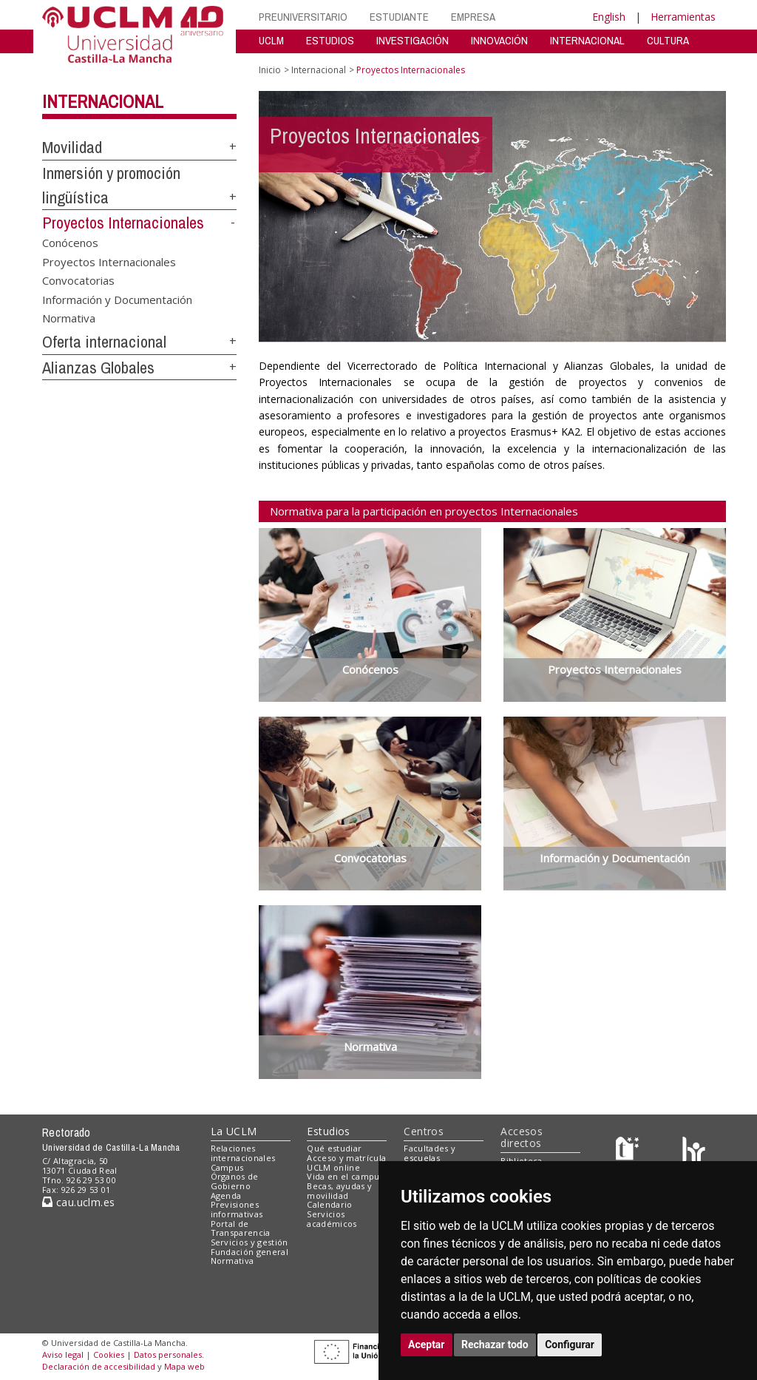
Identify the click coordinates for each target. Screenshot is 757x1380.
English (608, 17)
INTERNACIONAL (587, 40)
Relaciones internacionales (243, 1153)
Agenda (226, 1195)
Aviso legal (63, 1354)
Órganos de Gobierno (235, 1181)
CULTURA (668, 40)
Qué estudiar (334, 1148)
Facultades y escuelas (429, 1153)
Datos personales (168, 1354)
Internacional (102, 101)
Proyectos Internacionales (123, 223)
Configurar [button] (569, 1344)
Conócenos (70, 242)
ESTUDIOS (330, 40)
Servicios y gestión (249, 1242)
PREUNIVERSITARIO (303, 16)
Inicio (270, 70)
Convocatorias (78, 280)
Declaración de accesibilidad (98, 1366)
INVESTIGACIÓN (412, 40)
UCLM (271, 40)
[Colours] (693, 1152)
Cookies (108, 1354)
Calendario (329, 1204)
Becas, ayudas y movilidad (339, 1190)
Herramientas (683, 17)
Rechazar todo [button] (495, 1344)
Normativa (68, 318)
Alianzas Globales (98, 367)
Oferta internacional (104, 342)
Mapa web (184, 1366)
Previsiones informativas (237, 1209)
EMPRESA (473, 16)
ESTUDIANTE (399, 16)
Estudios (328, 1131)
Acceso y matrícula (346, 1157)
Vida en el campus (345, 1176)
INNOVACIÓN (499, 40)
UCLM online (333, 1167)
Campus (227, 1167)
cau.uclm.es (78, 1202)
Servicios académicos (331, 1218)
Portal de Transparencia (241, 1228)
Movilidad (72, 147)
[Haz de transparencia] (629, 1152)
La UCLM (234, 1131)
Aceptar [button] (426, 1344)
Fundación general (250, 1251)
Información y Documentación (117, 298)
